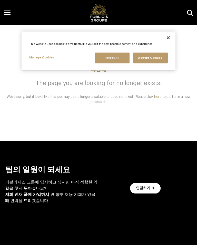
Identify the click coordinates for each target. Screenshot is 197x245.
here (158, 97)
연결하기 (145, 188)
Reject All (112, 58)
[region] (98, 51)
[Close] (168, 38)
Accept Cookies (150, 58)
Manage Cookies (42, 57)
